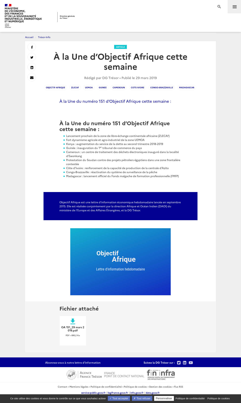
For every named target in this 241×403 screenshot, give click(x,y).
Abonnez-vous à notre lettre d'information (73, 362)
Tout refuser (142, 398)
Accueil (29, 37)
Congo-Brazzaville (161, 87)
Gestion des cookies (160, 386)
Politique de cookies (135, 386)
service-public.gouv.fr (93, 392)
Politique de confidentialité (106, 386)
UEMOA (89, 87)
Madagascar (186, 87)
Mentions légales (78, 386)
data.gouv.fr (153, 392)
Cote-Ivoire (137, 87)
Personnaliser (164, 398)
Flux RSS (178, 386)
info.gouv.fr (137, 392)
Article (120, 46)
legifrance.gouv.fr (118, 392)
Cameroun (119, 87)
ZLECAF (75, 87)
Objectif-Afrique (55, 87)
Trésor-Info (44, 37)
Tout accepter (118, 398)
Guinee (103, 87)
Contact (62, 386)
